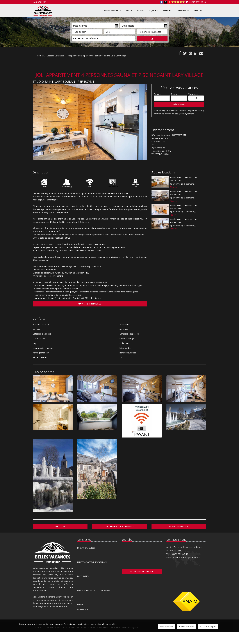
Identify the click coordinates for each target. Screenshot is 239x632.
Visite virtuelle (89, 303)
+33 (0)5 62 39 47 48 (197, 2)
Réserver (179, 104)
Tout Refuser (186, 626)
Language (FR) (39, 2)
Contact (199, 10)
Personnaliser (166, 626)
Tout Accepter (208, 626)
